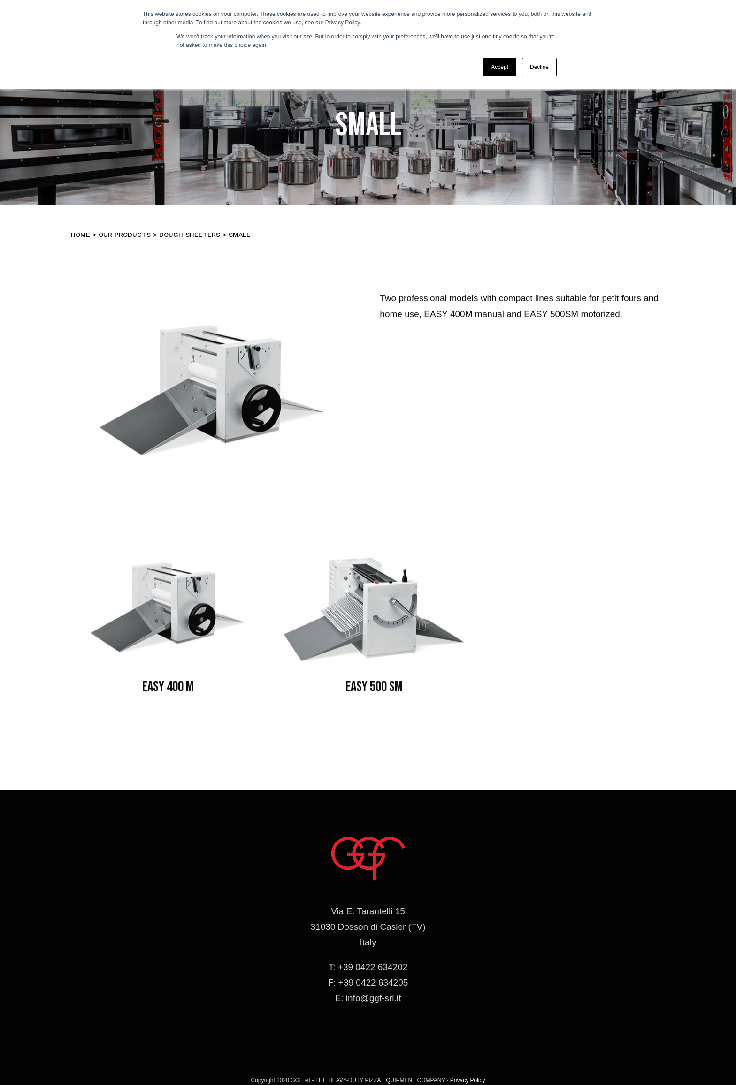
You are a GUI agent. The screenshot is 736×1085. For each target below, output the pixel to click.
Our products (125, 234)
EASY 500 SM (374, 690)
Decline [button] (539, 67)
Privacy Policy (467, 1080)
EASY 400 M (168, 690)
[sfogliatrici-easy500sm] (374, 549)
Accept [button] (499, 67)
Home (80, 234)
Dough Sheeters (189, 234)
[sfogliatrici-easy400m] (168, 549)
